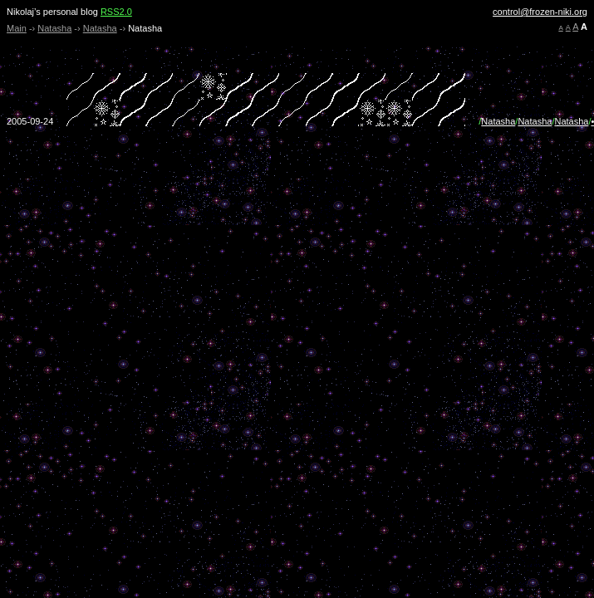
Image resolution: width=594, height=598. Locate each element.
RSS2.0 (116, 12)
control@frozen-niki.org (540, 12)
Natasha (54, 28)
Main (17, 28)
